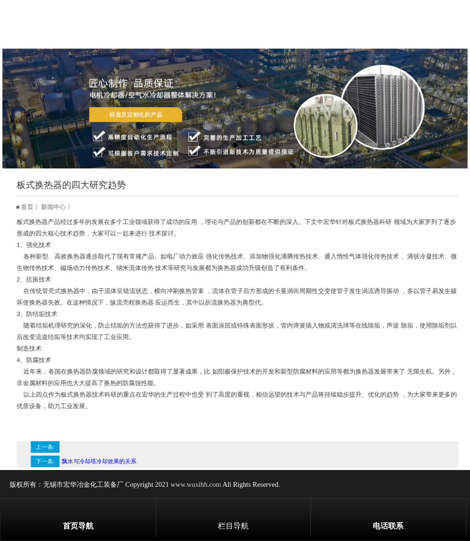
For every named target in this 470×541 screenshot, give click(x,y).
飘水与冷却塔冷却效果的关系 (104, 461)
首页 (32, 207)
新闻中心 (58, 207)
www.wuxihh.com (196, 484)
